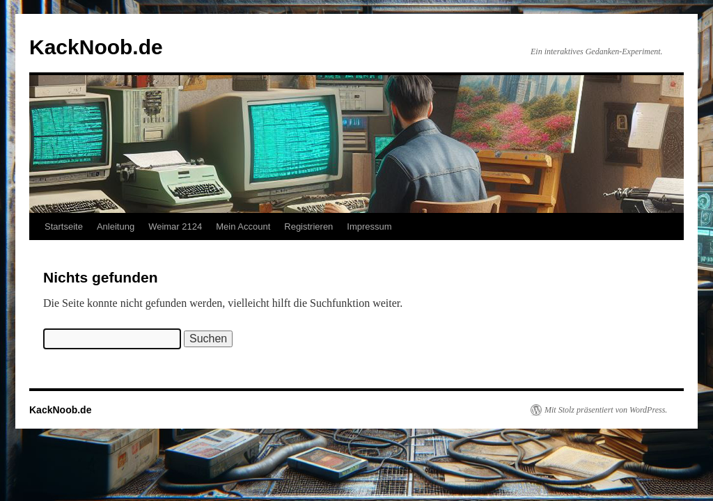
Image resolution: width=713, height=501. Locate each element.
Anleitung (115, 226)
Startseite (64, 226)
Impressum (369, 226)
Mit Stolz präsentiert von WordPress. (605, 410)
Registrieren (308, 226)
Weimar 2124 (175, 226)
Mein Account (243, 226)
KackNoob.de (96, 46)
